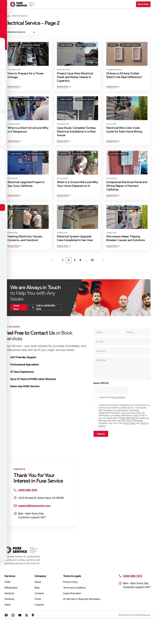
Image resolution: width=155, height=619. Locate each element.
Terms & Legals (72, 576)
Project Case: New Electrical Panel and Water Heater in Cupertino (75, 77)
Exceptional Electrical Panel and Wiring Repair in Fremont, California (126, 186)
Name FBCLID (101, 383)
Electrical (9, 593)
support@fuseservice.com (34, 505)
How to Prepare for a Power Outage (26, 75)
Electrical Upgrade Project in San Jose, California (26, 184)
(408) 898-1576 (27, 490)
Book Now (16, 307)
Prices (38, 599)
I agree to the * (112, 397)
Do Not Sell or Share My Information (81, 599)
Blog (37, 587)
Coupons (39, 604)
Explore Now (13, 86)
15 (92, 260)
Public (8, 604)
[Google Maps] (33, 615)
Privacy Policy (118, 397)
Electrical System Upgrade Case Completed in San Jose (75, 238)
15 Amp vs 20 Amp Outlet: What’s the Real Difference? (124, 75)
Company (40, 576)
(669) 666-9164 (128, 418)
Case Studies (66, 45)
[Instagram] (13, 615)
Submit (101, 433)
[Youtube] (20, 615)
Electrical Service (31, 45)
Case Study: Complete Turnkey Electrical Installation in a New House (76, 132)
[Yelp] (26, 615)
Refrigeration (11, 587)
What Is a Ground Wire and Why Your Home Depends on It (77, 184)
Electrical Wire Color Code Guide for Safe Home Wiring (124, 130)
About (38, 581)
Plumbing (9, 599)
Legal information (72, 593)
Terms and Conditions (74, 587)
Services (10, 576)
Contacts (39, 593)
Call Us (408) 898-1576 (43, 307)
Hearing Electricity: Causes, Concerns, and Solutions (25, 238)
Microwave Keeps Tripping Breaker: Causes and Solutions (125, 238)
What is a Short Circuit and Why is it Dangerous (28, 130)
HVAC (8, 581)
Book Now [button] (143, 4)
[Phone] (137, 332)
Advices (14, 45)
